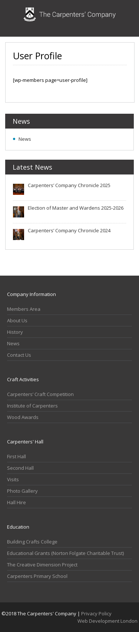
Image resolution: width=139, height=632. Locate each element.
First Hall (16, 456)
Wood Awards (23, 417)
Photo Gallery (22, 491)
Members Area (23, 309)
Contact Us (19, 355)
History (15, 332)
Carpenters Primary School (37, 576)
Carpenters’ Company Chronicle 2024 (69, 230)
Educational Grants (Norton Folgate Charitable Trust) (65, 553)
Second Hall (20, 468)
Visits (13, 479)
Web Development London (107, 621)
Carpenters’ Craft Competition (40, 394)
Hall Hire (16, 502)
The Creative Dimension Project (42, 564)
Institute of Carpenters (32, 405)
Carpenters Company (69, 18)
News (25, 139)
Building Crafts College (32, 541)
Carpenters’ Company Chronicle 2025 (69, 185)
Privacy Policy (96, 613)
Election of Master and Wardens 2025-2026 (75, 207)
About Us (17, 320)
